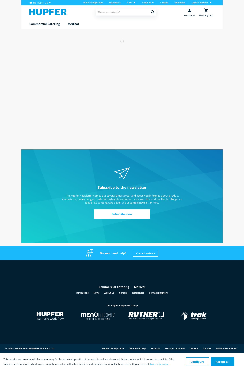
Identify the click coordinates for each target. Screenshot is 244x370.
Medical (139, 287)
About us (109, 292)
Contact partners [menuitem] (199, 2)
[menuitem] (40, 3)
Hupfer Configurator (93, 2)
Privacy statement (175, 348)
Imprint (194, 348)
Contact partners (145, 253)
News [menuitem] (129, 2)
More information (159, 364)
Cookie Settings (137, 348)
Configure (197, 362)
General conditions (226, 348)
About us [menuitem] (146, 2)
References (179, 2)
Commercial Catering (114, 287)
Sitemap (155, 348)
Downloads (115, 2)
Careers (164, 2)
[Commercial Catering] (45, 24)
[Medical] (73, 24)
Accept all (223, 362)
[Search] (152, 12)
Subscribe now (122, 214)
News (96, 292)
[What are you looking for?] (126, 12)
